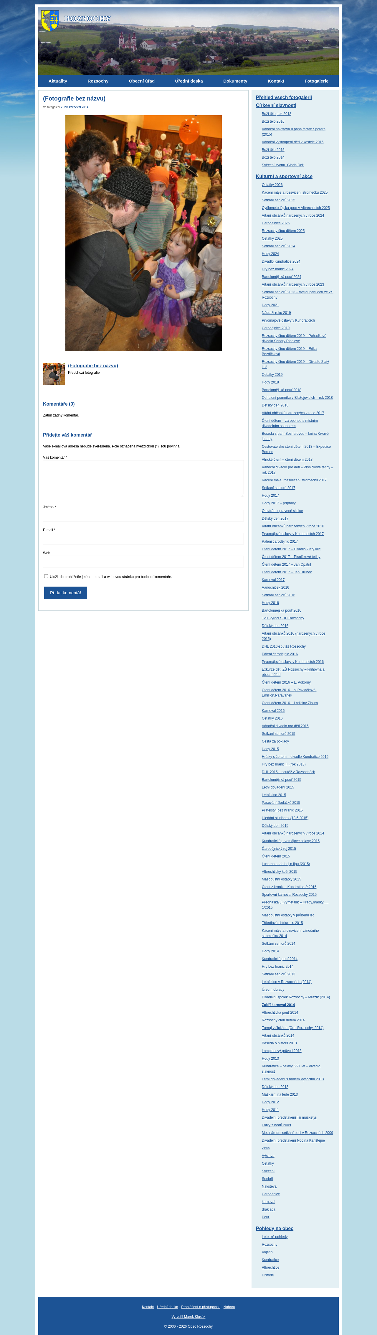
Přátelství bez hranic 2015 (282, 810)
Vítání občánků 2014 (278, 1035)
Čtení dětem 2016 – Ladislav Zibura (290, 703)
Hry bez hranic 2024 (277, 269)
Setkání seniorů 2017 (278, 488)
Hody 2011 (270, 1110)
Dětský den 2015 (275, 826)
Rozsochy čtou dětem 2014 (283, 1020)
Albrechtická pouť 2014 (280, 1012)
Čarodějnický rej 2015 (279, 849)
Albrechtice (270, 1267)
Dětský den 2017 (275, 518)
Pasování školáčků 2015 (281, 803)
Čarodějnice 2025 (276, 223)
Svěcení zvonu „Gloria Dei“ (283, 165)
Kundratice (270, 1260)
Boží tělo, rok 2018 (276, 114)
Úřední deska (167, 1307)
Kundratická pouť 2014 (279, 959)
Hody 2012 (270, 1102)
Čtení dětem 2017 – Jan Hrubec (287, 572)
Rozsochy (269, 1244)
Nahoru (229, 1307)
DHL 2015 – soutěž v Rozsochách (288, 772)
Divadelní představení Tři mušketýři (289, 1117)
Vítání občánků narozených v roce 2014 (293, 833)
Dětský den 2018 (275, 405)
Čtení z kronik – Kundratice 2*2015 (289, 887)
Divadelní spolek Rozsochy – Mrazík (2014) (296, 997)
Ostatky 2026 (272, 185)
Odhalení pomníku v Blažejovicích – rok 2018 (297, 398)
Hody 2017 (270, 495)
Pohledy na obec (274, 1228)
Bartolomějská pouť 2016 (281, 610)
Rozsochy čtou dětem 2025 (283, 231)
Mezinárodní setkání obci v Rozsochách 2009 (297, 1133)
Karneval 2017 (273, 580)
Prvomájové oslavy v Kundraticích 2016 (293, 662)
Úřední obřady (273, 989)
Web (46, 553)
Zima (266, 1148)
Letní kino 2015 (274, 795)
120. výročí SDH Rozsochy (283, 618)
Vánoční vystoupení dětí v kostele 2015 (292, 142)
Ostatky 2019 (272, 375)
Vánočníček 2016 (275, 587)
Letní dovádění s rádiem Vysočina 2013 (293, 1079)
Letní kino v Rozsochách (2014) (287, 982)
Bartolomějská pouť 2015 (281, 780)
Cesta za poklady (275, 741)
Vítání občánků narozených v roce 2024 (293, 215)
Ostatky (268, 1163)
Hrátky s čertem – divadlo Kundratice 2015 (295, 757)
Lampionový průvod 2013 (282, 1051)
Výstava (268, 1156)
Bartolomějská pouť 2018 (281, 390)
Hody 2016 (270, 603)
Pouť (265, 1217)
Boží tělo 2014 (273, 157)
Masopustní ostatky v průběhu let (288, 915)
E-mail (49, 530)
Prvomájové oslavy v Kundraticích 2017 (293, 534)
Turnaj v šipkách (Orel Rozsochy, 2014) (292, 1028)
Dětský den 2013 (275, 1087)
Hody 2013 (270, 1058)
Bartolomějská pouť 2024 (281, 277)
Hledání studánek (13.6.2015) (285, 818)
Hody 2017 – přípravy (279, 503)
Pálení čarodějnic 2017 (280, 541)
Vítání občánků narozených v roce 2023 (293, 284)
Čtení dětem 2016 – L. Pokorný (286, 682)
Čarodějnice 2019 (276, 328)
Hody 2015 (270, 749)
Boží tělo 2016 (273, 121)
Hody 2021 (270, 305)
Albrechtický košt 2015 (279, 872)
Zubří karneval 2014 (74, 107)
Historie (268, 1275)
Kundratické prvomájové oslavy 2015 (291, 841)
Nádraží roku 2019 (276, 313)
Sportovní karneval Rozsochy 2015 (289, 895)
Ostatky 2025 (272, 238)
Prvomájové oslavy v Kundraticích (288, 320)
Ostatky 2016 (272, 718)
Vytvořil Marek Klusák (189, 1317)
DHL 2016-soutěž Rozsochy (284, 646)
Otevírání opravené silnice (282, 511)
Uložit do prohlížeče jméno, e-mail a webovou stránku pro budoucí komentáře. (111, 577)
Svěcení (268, 1171)
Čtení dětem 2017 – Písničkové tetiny (291, 557)
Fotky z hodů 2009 (276, 1125)
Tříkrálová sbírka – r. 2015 (282, 923)
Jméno (49, 507)
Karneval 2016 (273, 711)
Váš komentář (55, 457)
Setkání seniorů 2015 (278, 734)
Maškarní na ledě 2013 (280, 1094)
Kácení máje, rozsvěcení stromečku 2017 (294, 480)
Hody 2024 (270, 254)
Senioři (267, 1179)
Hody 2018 (270, 382)
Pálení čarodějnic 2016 (280, 654)
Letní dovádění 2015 (278, 787)
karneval (268, 1202)
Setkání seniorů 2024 (278, 246)
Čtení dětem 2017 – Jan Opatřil (286, 564)
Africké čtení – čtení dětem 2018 (287, 459)
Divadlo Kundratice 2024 (281, 261)
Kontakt (148, 1307)
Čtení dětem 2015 (276, 856)
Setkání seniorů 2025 (278, 200)
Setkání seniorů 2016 (278, 595)
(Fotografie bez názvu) (93, 365)
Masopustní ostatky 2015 (281, 879)
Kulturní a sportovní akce (284, 176)
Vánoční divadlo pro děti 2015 (285, 726)
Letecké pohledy (274, 1237)
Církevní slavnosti (276, 105)
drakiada (268, 1209)
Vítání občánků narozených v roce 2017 (293, 413)
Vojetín (267, 1252)
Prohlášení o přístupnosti (200, 1307)
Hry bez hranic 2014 (277, 966)
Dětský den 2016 (275, 626)
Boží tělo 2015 (273, 150)
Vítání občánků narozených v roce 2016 (293, 526)
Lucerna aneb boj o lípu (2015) (286, 864)
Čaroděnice (271, 1194)
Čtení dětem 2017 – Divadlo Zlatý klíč (291, 549)
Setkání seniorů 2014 (278, 943)
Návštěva (269, 1186)
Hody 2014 (270, 951)
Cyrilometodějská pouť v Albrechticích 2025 (296, 208)
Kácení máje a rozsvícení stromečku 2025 (295, 192)
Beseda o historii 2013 (279, 1043)
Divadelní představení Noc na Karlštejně (293, 1140)
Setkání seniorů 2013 (278, 974)
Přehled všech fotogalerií (284, 97)
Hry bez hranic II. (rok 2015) (284, 764)
